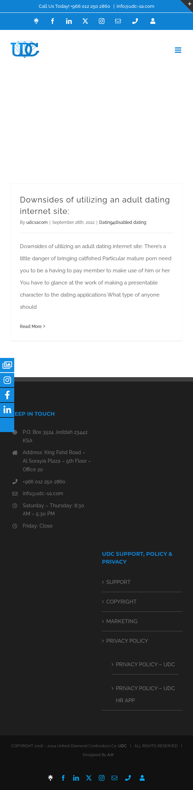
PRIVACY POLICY (127, 641)
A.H (110, 755)
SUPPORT (118, 582)
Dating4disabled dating (122, 222)
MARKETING (122, 621)
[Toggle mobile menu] (178, 50)
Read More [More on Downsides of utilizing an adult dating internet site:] (31, 326)
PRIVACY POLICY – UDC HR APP (145, 694)
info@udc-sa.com (135, 6)
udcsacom (37, 222)
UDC (122, 746)
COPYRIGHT (121, 602)
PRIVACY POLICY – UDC (145, 664)
